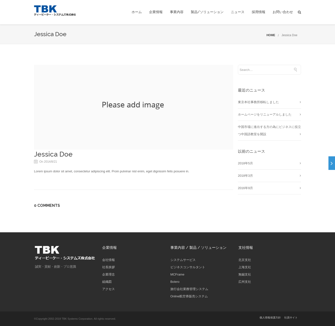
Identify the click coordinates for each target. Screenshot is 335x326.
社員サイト (291, 317)
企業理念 (108, 274)
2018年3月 (245, 175)
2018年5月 (245, 163)
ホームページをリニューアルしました (265, 114)
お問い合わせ (283, 12)
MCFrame (177, 274)
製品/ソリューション (207, 12)
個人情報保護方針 (270, 317)
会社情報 (108, 260)
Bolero (175, 282)
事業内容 (177, 12)
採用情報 (258, 12)
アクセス (108, 289)
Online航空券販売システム (189, 296)
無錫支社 (244, 274)
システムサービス (183, 260)
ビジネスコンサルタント (187, 267)
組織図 (107, 282)
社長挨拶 (108, 267)
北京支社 (244, 260)
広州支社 (244, 282)
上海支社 (244, 267)
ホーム (137, 12)
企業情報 (156, 12)
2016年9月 (245, 188)
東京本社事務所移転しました (258, 102)
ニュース (237, 12)
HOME (271, 35)
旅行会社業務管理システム (189, 289)
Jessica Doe (289, 35)
